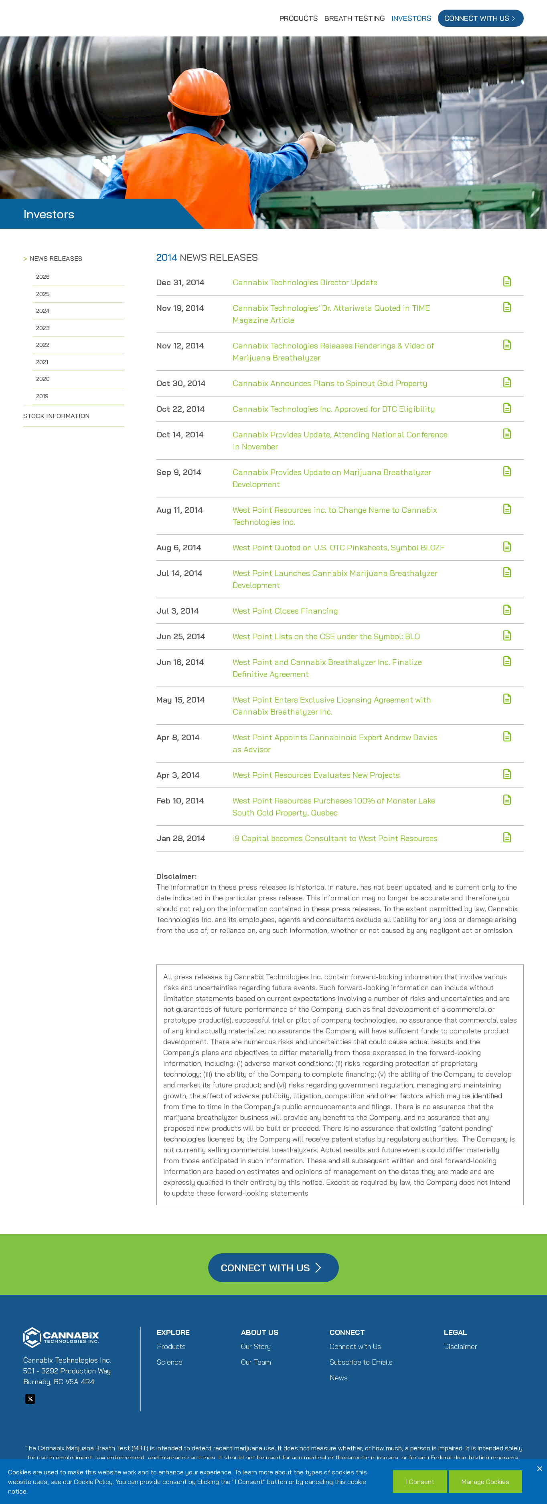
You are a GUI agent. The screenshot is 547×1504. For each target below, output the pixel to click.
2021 (42, 362)
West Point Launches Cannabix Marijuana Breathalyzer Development (335, 579)
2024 (43, 310)
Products (299, 18)
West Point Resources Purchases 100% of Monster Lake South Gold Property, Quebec (334, 806)
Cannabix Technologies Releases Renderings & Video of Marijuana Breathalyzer (333, 351)
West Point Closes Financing (285, 611)
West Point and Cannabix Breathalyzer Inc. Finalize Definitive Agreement (327, 668)
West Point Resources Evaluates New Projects (316, 775)
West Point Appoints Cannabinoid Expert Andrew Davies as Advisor (335, 743)
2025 (43, 294)
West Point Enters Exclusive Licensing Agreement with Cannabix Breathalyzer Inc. (332, 706)
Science (169, 1362)
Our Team (256, 1362)
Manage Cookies (485, 1482)
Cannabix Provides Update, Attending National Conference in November (340, 440)
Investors (411, 18)
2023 (43, 328)
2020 (43, 379)
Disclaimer (460, 1346)
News (339, 1377)
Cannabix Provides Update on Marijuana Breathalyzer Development (332, 478)
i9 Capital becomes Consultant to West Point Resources (335, 838)
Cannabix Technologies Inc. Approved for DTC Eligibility (334, 409)
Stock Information (56, 416)
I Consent (420, 1482)
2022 (42, 344)
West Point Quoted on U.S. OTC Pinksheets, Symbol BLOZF (339, 547)
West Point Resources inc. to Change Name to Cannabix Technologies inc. (335, 516)
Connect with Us (355, 1346)
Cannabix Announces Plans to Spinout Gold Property (330, 383)
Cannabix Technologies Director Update (305, 282)
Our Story (256, 1346)
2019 (42, 396)
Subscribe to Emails (361, 1362)
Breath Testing (354, 18)
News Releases (56, 258)
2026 (43, 276)
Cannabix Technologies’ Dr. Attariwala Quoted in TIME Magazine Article (331, 314)
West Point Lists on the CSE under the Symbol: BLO (326, 636)
